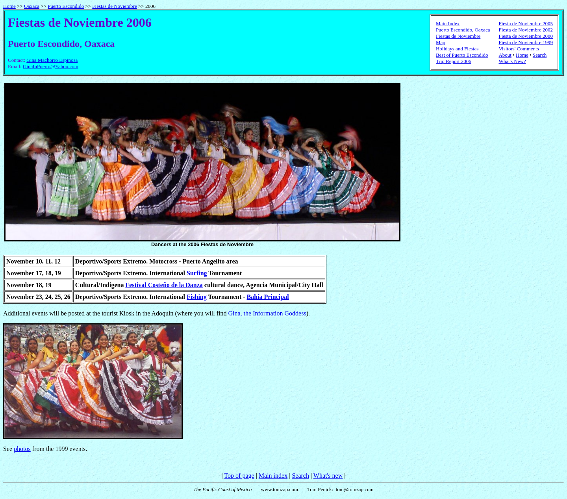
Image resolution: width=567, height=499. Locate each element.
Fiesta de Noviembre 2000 (525, 36)
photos (22, 448)
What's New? (512, 61)
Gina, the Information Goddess (267, 313)
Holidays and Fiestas (457, 49)
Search (540, 55)
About (504, 55)
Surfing (197, 273)
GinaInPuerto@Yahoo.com (50, 66)
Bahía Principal (268, 296)
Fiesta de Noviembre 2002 (525, 30)
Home (9, 6)
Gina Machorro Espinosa (52, 60)
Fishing (197, 296)
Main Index (448, 23)
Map (440, 42)
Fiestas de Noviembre (114, 6)
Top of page (239, 475)
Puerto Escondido (66, 6)
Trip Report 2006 (453, 61)
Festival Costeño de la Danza (163, 285)
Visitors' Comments (518, 49)
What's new (328, 475)
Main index (273, 475)
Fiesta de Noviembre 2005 (525, 23)
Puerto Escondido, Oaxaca (463, 30)
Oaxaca (31, 6)
